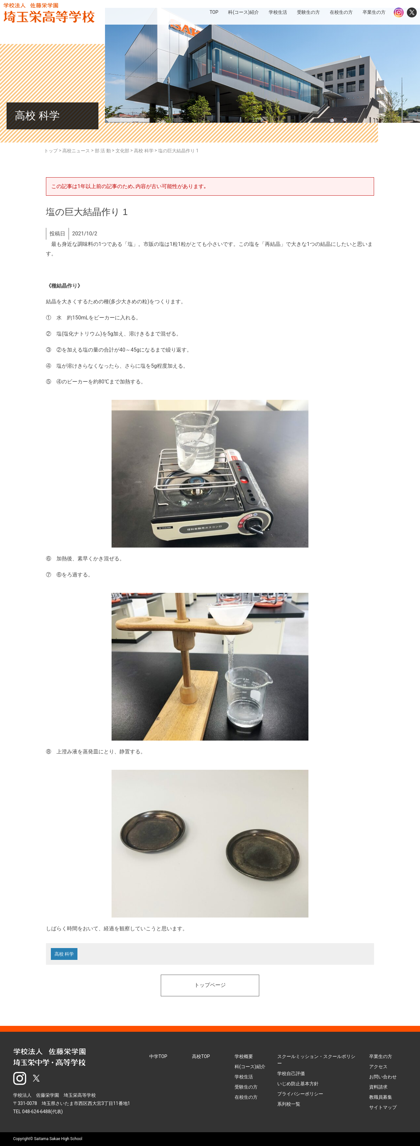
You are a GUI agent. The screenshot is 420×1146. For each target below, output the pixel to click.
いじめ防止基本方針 (298, 1083)
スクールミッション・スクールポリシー (316, 1060)
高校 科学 (64, 954)
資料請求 (378, 1087)
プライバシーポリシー (300, 1093)
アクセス (378, 1066)
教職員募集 (380, 1097)
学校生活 (244, 1076)
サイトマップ (383, 1107)
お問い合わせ (383, 1076)
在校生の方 (246, 1097)
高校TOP (201, 1056)
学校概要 (244, 1056)
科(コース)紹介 (250, 1066)
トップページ (210, 985)
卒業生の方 (380, 1056)
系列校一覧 (288, 1104)
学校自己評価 (291, 1073)
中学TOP (158, 1056)
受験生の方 (246, 1087)
